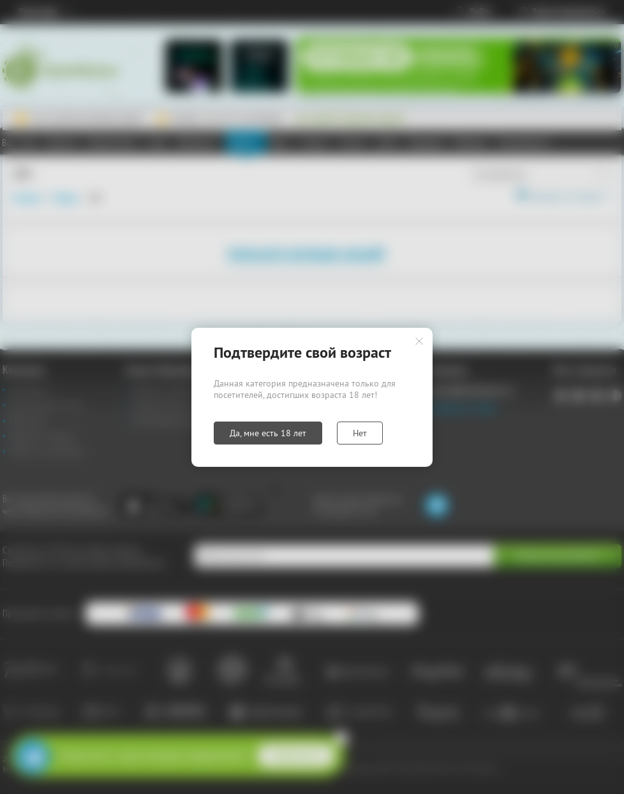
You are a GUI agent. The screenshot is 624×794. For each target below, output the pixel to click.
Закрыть (419, 341)
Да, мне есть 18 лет (268, 433)
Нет (360, 433)
